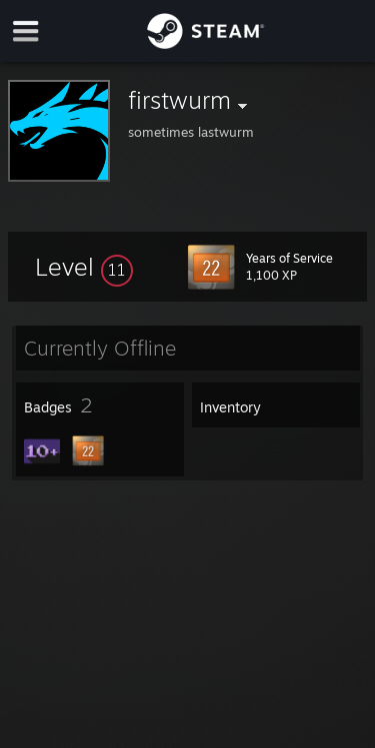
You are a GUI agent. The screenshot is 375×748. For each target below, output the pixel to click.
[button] (84, 267)
